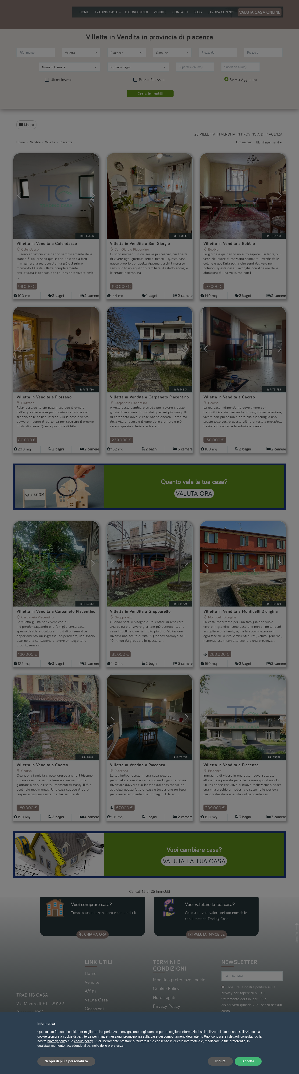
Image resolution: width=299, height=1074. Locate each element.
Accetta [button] (248, 1061)
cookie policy (83, 1041)
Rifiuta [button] (220, 1061)
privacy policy (57, 1041)
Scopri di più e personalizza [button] (66, 1061)
